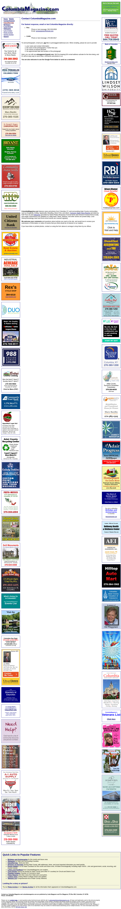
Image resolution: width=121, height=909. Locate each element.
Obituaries (37, 215)
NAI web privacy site (21, 907)
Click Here (111, 719)
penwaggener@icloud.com (44, 31)
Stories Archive (9, 35)
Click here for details (10, 135)
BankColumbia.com (111, 62)
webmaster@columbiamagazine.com (59, 900)
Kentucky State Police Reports (80, 213)
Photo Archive (8, 33)
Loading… (60, 134)
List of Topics (8, 31)
